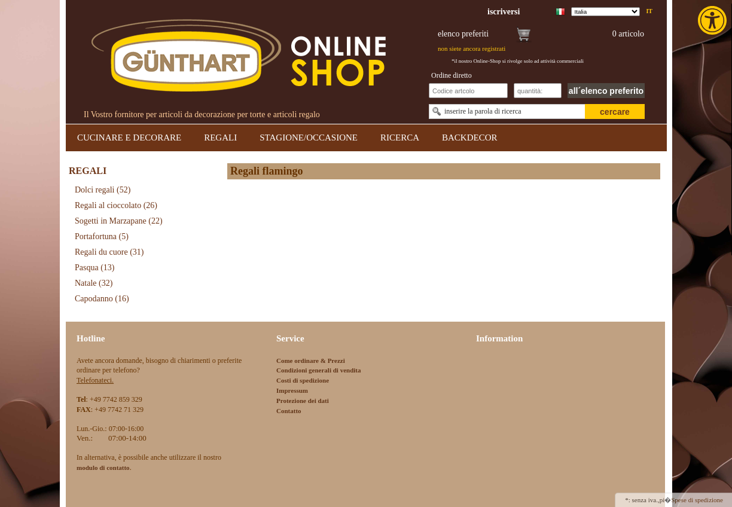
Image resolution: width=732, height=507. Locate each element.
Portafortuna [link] (102, 236)
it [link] (649, 11)
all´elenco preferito (606, 91)
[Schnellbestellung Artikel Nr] (468, 90)
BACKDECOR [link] (470, 137)
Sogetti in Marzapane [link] (119, 220)
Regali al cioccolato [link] (116, 205)
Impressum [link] (292, 390)
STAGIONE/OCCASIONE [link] (309, 137)
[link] (713, 20)
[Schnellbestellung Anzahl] (538, 90)
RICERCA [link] (399, 137)
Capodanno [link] (102, 298)
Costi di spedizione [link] (302, 380)
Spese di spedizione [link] (697, 499)
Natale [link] (93, 283)
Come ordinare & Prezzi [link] (310, 360)
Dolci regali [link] (102, 189)
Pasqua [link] (95, 267)
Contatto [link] (288, 410)
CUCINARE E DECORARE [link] (129, 137)
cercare (615, 112)
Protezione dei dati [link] (302, 400)
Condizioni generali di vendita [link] (318, 370)
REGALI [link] (220, 137)
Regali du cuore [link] (109, 252)
